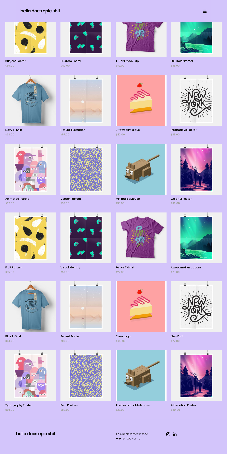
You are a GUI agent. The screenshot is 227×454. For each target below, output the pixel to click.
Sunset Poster (70, 336)
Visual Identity (70, 267)
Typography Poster (18, 405)
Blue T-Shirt (13, 336)
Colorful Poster (181, 199)
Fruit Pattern (13, 267)
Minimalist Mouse (128, 199)
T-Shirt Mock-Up (127, 61)
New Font (177, 336)
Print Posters (69, 405)
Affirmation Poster (183, 405)
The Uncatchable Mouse (132, 405)
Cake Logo (123, 336)
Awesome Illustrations (186, 267)
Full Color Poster (182, 61)
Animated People (17, 199)
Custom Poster (70, 61)
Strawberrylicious (128, 130)
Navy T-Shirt (13, 130)
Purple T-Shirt (125, 267)
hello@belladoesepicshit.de (132, 434)
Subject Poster (15, 61)
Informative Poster (183, 130)
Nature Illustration (72, 130)
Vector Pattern (70, 199)
